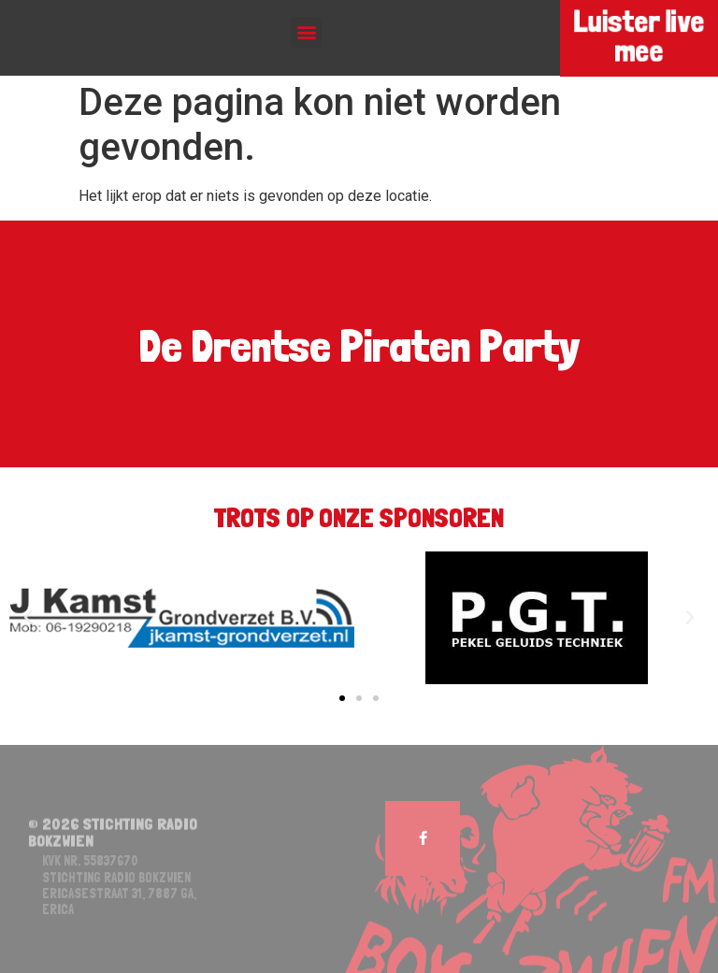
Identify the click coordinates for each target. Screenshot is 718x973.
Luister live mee (638, 36)
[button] (306, 32)
